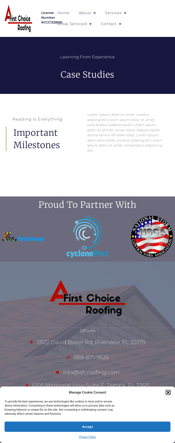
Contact (111, 24)
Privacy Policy (87, 437)
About (87, 13)
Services (115, 13)
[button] (168, 392)
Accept (87, 427)
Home (63, 13)
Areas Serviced (74, 24)
